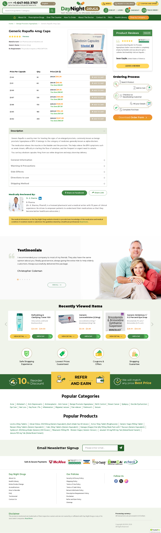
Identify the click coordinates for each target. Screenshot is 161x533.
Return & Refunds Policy (74, 490)
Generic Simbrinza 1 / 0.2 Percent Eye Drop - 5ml (137, 317)
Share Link (98, 193)
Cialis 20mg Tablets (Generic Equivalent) (62, 427)
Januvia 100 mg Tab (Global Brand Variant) (26, 433)
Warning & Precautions (23, 166)
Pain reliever (76, 407)
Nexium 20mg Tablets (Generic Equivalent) (27, 427)
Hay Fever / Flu (34, 407)
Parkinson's (88, 407)
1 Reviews (25, 36)
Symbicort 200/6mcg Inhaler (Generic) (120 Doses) (30, 430)
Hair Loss (22, 407)
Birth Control (100, 404)
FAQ (10, 493)
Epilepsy (125, 404)
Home (11, 23)
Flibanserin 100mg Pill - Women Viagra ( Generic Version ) (74, 430)
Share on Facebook (74, 193)
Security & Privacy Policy (75, 478)
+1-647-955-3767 (25, 3)
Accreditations (14, 487)
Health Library (121, 17)
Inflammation (48, 407)
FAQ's (110, 17)
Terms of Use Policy (73, 484)
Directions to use (20, 177)
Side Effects (17, 172)
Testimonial (13, 496)
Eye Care (13, 407)
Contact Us (101, 17)
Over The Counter (54, 17)
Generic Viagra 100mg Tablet (131, 424)
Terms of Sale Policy (73, 487)
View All (147, 33)
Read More (29, 518)
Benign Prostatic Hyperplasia (26, 23)
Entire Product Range (16, 484)
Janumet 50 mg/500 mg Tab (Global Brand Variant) (120, 430)
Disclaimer (70, 496)
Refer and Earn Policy (73, 499)
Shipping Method (20, 183)
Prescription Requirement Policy (77, 493)
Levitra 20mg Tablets (18, 424)
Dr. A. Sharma (31, 198)
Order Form (131, 117)
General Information (21, 160)
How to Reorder (14, 490)
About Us (22, 17)
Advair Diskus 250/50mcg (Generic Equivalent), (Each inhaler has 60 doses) (59, 424)
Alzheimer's (21, 404)
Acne (12, 404)
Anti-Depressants (35, 404)
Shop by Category (137, 17)
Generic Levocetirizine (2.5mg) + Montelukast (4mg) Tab (89, 318)
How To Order (70, 17)
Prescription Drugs (36, 17)
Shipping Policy (71, 481)
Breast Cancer (113, 404)
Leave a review (132, 66)
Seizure (98, 407)
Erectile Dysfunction (139, 404)
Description (17, 131)
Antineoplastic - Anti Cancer (56, 404)
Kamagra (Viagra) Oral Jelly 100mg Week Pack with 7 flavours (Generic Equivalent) (113, 427)
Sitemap (69, 502)
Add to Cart (98, 77)
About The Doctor (86, 17)
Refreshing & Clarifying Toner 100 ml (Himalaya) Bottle (41, 317)
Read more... (84, 222)
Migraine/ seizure (62, 407)
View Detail (19, 336)
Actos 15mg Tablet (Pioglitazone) (104, 424)
